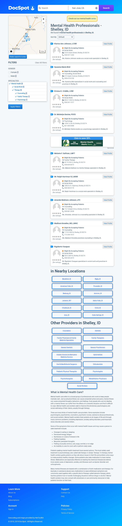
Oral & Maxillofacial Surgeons (67, 364)
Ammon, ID (98, 293)
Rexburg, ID (67, 293)
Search (106, 8)
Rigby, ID (98, 279)
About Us (12, 493)
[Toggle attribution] (11, 51)
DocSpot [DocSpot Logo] (21, 7)
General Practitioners (98, 347)
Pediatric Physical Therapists (67, 371)
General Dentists (66, 347)
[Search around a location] (83, 8)
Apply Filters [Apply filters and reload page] (15, 107)
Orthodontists (98, 364)
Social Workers (82, 386)
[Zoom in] (43, 19)
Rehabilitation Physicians (98, 379)
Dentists (98, 331)
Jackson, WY (66, 301)
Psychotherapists (67, 379)
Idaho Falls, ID (98, 301)
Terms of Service (67, 513)
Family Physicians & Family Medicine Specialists (66, 339)
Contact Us (65, 493)
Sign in (10, 509)
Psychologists (98, 371)
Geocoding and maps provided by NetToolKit (26, 518)
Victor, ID (98, 308)
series (93, 19)
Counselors (67, 331)
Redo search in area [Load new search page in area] (18, 57)
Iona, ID (66, 315)
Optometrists (97, 355)
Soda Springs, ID (97, 315)
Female (13, 72)
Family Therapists (98, 338)
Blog (10, 496)
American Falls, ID (66, 286)
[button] (65, 37)
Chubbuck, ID (66, 308)
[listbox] (27, 91)
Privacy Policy (66, 509)
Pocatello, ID (97, 286)
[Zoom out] (43, 23)
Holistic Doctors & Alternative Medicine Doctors (67, 356)
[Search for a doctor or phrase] (53, 8)
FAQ (62, 496)
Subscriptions (13, 500)
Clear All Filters (41, 63)
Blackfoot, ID (66, 279)
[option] (29, 83)
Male (12, 76)
